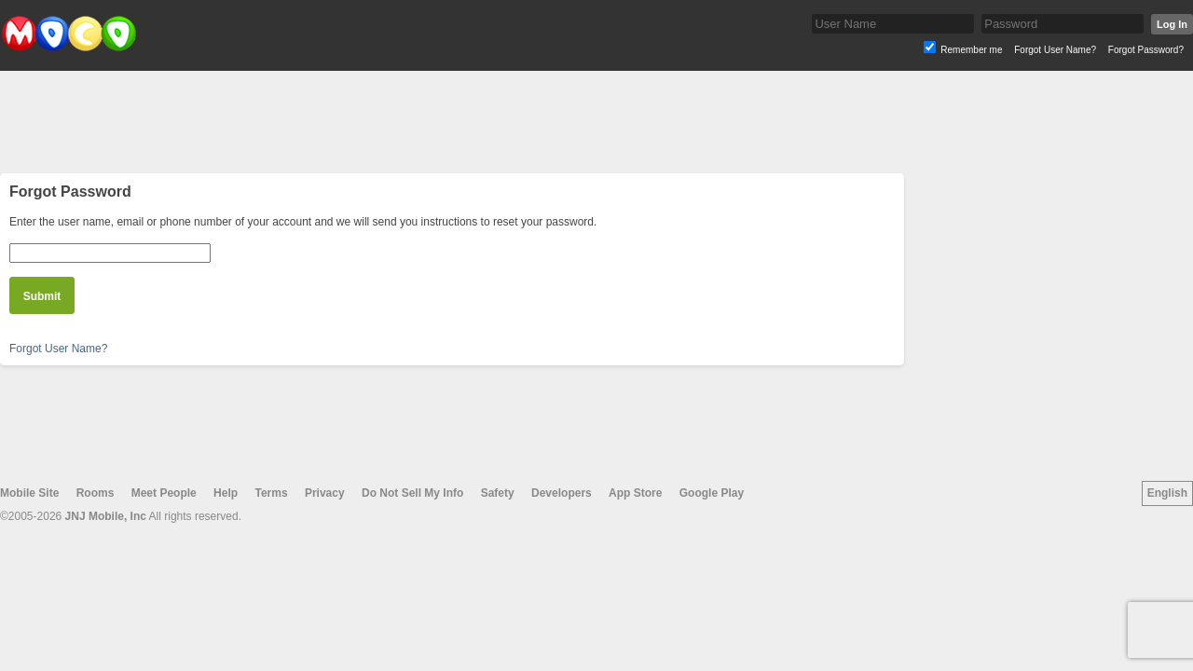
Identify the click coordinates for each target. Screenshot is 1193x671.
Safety (497, 493)
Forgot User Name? (1055, 50)
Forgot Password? (1146, 50)
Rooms (95, 493)
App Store (635, 493)
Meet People (164, 493)
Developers (561, 493)
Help (225, 493)
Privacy (325, 493)
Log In (1172, 24)
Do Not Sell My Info (412, 493)
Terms (270, 493)
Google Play (711, 493)
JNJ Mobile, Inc (105, 516)
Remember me (971, 50)
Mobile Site (29, 493)
